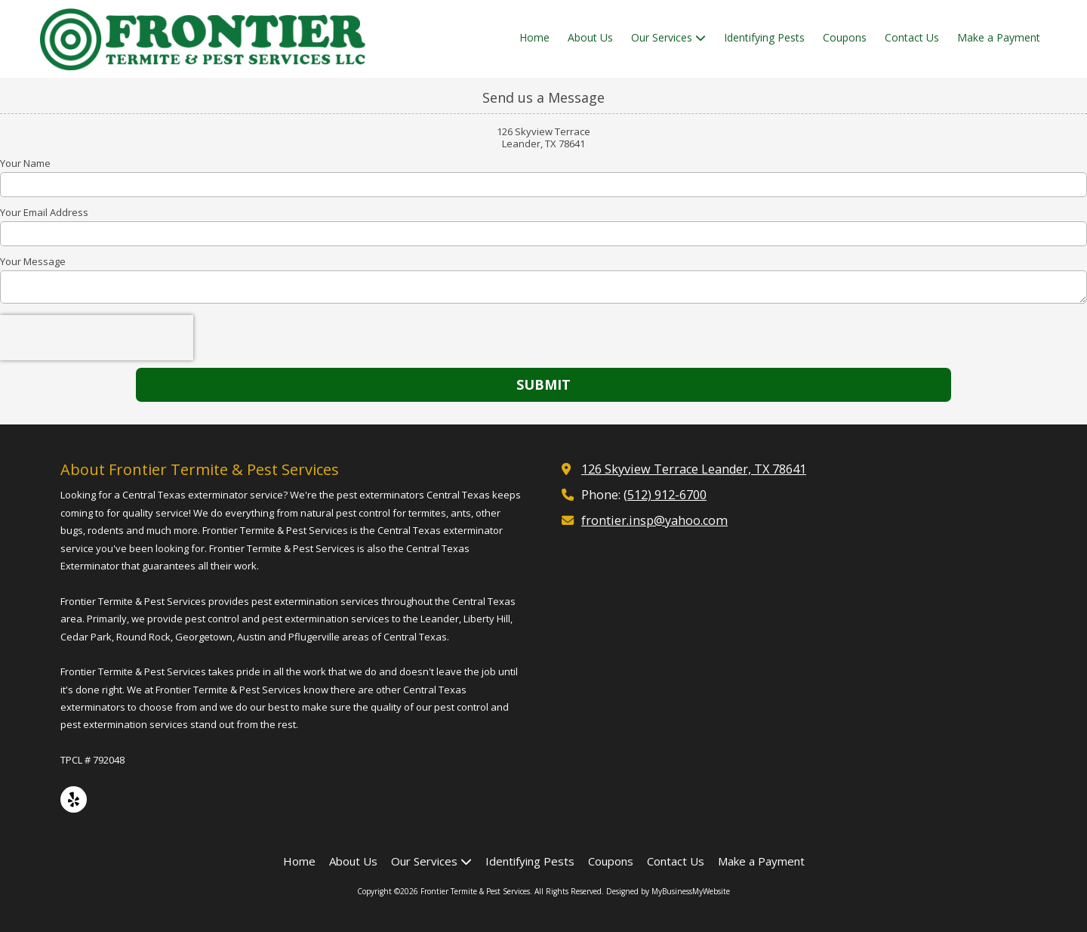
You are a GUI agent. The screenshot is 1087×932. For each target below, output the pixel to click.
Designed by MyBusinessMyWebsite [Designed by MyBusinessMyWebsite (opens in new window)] (668, 891)
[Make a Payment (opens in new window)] (998, 38)
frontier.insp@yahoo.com (654, 520)
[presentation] (96, 337)
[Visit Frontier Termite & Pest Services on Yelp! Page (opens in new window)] (73, 799)
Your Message (33, 261)
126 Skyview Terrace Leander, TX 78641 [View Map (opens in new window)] (693, 469)
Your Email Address (44, 212)
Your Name (25, 163)
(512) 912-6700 (665, 494)
